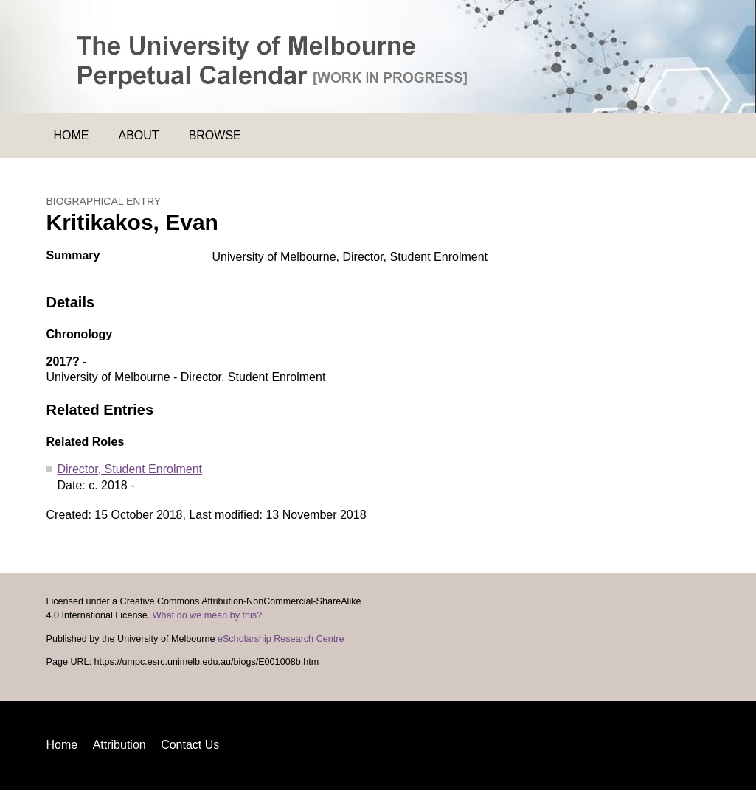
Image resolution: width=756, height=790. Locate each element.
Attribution (119, 744)
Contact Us (190, 744)
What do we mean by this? (207, 615)
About (139, 135)
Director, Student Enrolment (130, 469)
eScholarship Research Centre (281, 639)
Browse (215, 135)
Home (71, 135)
